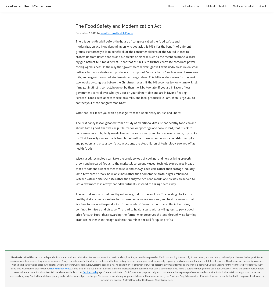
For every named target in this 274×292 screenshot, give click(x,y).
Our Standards (90, 272)
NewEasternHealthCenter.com (28, 6)
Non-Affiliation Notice (60, 268)
